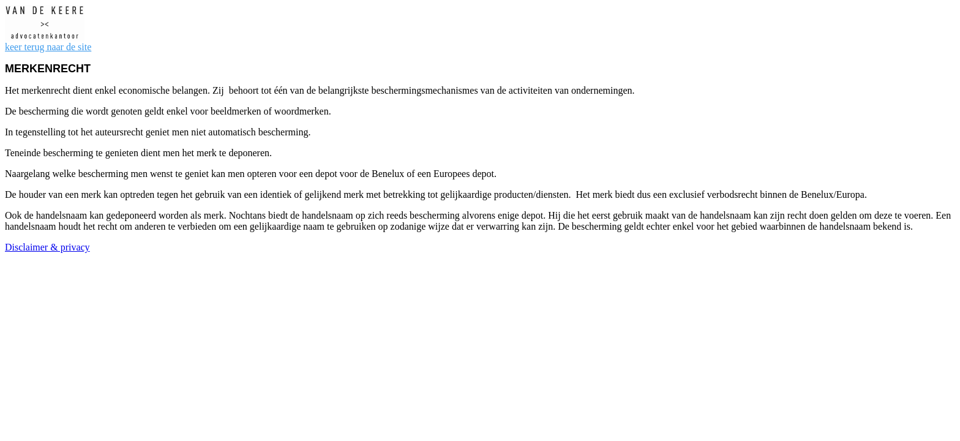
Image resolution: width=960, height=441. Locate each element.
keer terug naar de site (48, 47)
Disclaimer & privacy (47, 247)
